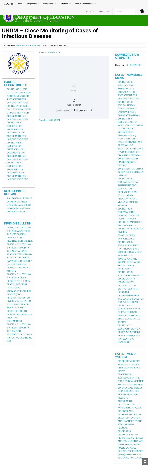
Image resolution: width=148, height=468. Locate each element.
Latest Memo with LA (125, 355)
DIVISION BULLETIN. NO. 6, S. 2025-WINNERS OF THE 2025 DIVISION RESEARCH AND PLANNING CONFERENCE (20, 234)
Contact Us (103, 11)
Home (19, 4)
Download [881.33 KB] (49, 120)
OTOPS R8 (90, 11)
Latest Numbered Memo (129, 76)
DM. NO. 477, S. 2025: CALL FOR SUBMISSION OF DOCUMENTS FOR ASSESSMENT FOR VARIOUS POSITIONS (19, 112)
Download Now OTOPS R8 (127, 56)
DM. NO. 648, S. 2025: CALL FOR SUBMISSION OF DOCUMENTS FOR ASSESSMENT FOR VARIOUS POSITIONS (19, 96)
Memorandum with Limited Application (31, 45)
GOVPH (8, 3)
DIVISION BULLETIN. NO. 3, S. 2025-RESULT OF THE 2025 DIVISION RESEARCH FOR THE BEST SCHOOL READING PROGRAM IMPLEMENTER (19, 311)
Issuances (64, 4)
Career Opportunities (15, 83)
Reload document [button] (64, 110)
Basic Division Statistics (84, 4)
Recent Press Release (14, 192)
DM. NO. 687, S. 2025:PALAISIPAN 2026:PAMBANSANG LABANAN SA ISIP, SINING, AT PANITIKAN (129, 108)
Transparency (31, 4)
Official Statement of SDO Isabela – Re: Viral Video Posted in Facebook (19, 208)
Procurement (48, 4)
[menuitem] (8, 4)
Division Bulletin (17, 223)
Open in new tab (84, 110)
